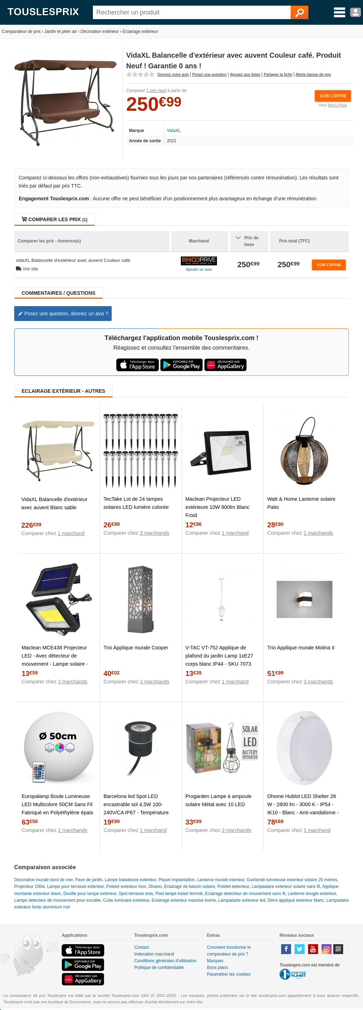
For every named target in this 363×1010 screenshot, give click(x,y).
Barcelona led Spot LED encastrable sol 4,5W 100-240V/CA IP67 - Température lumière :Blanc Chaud (136, 808)
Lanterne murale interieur (220, 879)
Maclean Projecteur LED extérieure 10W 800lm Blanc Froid (217, 507)
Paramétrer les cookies (229, 974)
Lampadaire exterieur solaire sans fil (286, 886)
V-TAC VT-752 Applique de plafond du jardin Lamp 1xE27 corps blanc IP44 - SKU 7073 (219, 656)
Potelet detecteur (233, 886)
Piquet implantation (176, 879)
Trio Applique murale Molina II (301, 647)
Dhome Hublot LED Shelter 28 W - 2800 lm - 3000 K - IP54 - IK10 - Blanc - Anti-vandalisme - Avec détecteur (303, 808)
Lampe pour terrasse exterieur (75, 886)
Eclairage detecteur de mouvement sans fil (245, 893)
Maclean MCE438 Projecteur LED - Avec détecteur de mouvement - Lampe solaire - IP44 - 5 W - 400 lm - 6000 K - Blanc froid (55, 664)
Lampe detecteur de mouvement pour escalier (57, 900)
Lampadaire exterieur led (242, 900)
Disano (155, 886)
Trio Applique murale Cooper (136, 647)
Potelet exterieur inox (126, 886)
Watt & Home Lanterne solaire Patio (301, 503)
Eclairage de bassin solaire (189, 886)
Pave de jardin (88, 879)
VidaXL (173, 130)
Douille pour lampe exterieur (89, 893)
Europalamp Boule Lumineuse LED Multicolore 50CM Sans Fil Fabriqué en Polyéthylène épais (57, 804)
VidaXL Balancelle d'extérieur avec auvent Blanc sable (54, 503)
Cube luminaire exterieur (126, 900)
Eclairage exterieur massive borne (184, 900)
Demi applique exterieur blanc (296, 900)
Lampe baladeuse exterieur (130, 879)
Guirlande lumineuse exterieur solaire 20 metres (292, 879)
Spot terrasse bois (136, 893)
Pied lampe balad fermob (178, 893)
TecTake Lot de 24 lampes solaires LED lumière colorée (136, 503)
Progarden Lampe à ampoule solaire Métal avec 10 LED (218, 800)
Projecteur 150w (29, 886)
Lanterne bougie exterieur (312, 893)
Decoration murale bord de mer (43, 879)
